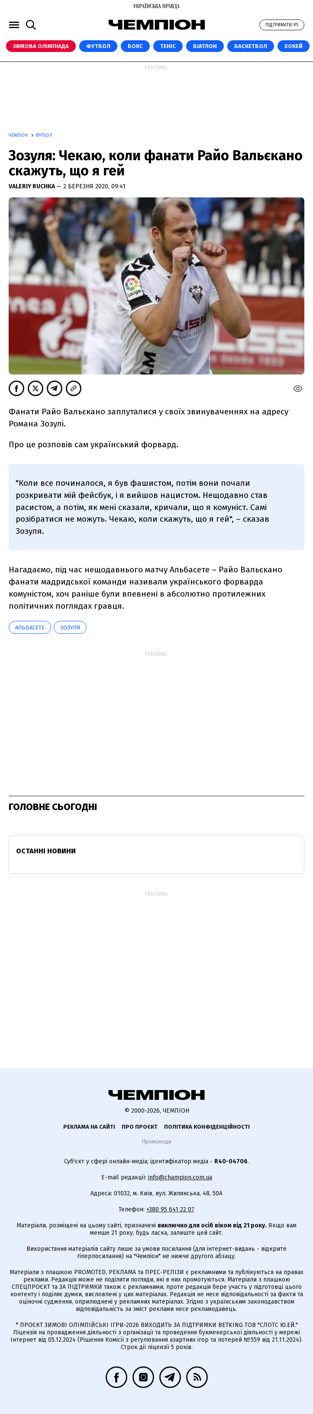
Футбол (98, 46)
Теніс (168, 46)
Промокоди (156, 1141)
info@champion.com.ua (180, 1177)
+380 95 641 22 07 (170, 1209)
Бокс (135, 46)
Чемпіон (19, 135)
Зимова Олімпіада (41, 46)
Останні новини (46, 851)
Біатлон (205, 46)
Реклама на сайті (89, 1126)
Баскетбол (250, 46)
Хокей (293, 46)
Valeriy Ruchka (32, 186)
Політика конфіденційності (207, 1126)
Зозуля (70, 627)
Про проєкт (140, 1126)
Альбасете (30, 627)
